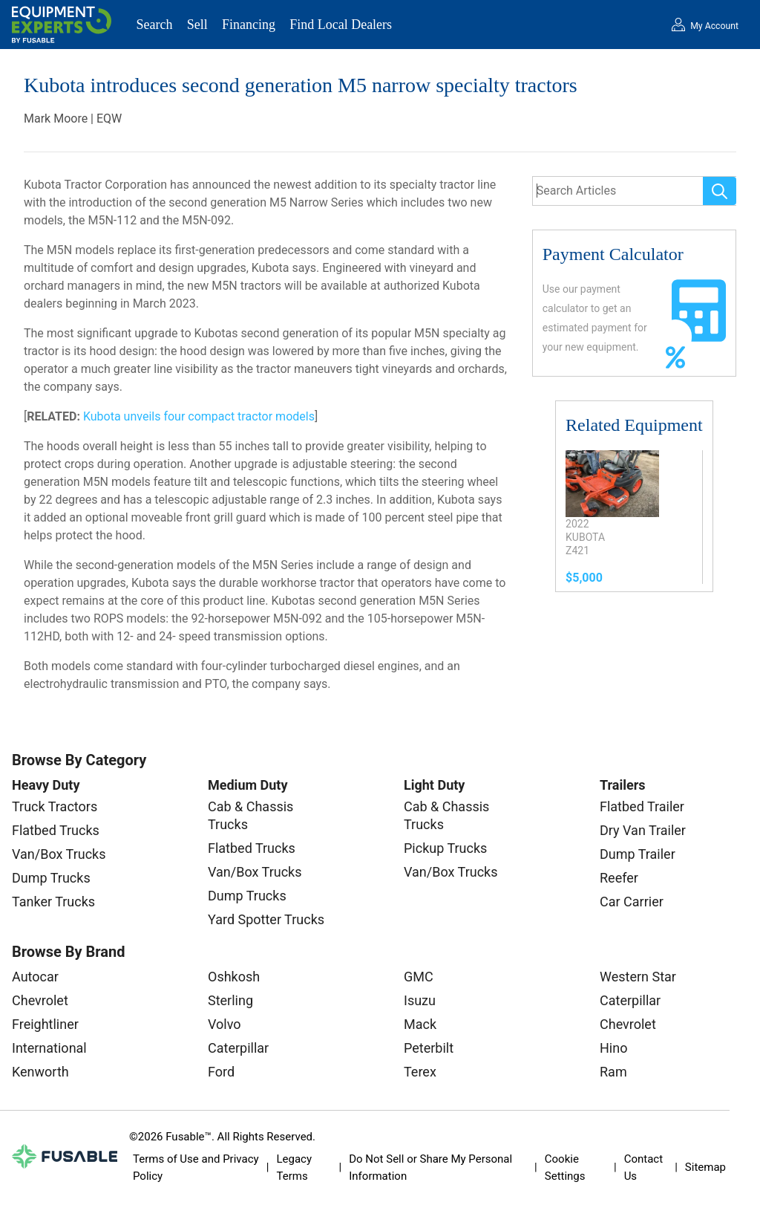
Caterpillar (238, 1048)
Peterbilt (428, 1048)
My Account (714, 26)
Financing (248, 24)
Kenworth (40, 1071)
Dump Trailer (637, 854)
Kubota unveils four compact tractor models (199, 416)
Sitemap (705, 1167)
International (49, 1048)
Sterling (230, 1000)
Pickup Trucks (445, 848)
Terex (420, 1071)
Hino (613, 1048)
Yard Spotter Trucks (266, 919)
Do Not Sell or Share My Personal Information (430, 1167)
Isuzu (420, 1000)
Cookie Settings (565, 1167)
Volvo (224, 1024)
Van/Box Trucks (59, 854)
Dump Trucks (51, 878)
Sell (197, 24)
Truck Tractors (54, 806)
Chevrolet (40, 1000)
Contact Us (643, 1167)
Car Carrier (632, 901)
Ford (221, 1071)
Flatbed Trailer (642, 806)
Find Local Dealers (340, 24)
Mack (420, 1024)
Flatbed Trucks (55, 830)
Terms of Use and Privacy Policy (196, 1167)
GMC (418, 976)
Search (155, 24)
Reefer (619, 878)
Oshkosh (234, 976)
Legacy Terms (294, 1167)
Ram (613, 1071)
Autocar (35, 976)
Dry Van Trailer (643, 830)
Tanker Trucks (53, 901)
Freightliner (45, 1024)
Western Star (638, 976)
